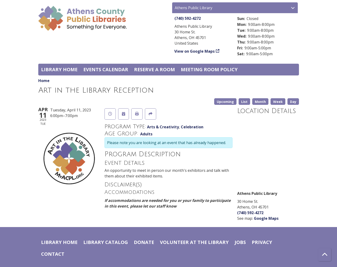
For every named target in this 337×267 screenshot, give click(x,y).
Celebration (192, 127)
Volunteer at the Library (194, 242)
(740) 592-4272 (187, 18)
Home (44, 80)
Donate (144, 242)
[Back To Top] (324, 254)
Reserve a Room (154, 69)
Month (260, 101)
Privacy (262, 242)
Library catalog (105, 242)
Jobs (240, 242)
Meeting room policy (209, 69)
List (244, 101)
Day (293, 101)
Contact (52, 254)
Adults (146, 134)
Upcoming (225, 101)
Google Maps (266, 218)
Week (278, 101)
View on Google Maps (194, 51)
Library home (59, 69)
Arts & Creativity (163, 127)
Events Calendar (105, 69)
